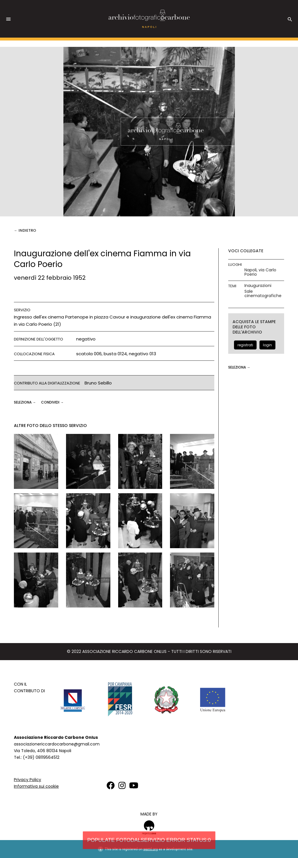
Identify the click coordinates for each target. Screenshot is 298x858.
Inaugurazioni (257, 285)
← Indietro (25, 230)
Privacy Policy (27, 779)
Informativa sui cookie (36, 786)
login (267, 345)
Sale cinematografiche (262, 293)
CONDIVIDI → (52, 402)
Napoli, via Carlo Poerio (260, 272)
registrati (245, 345)
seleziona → (25, 402)
